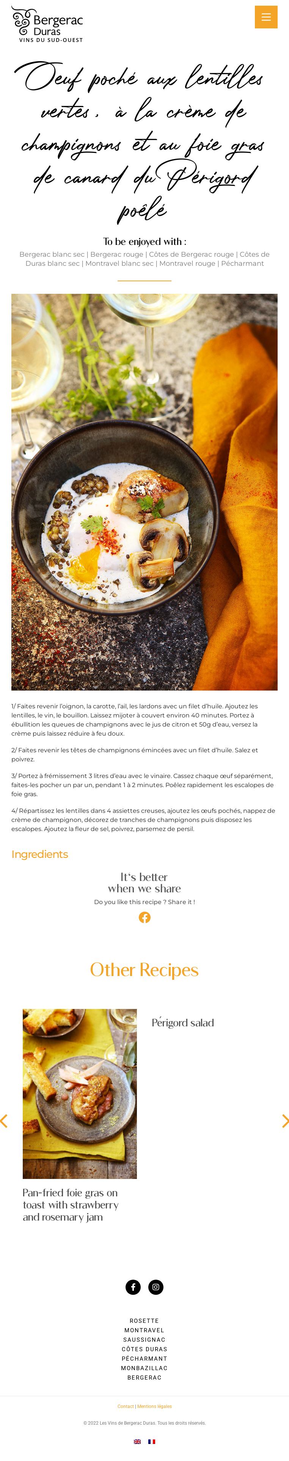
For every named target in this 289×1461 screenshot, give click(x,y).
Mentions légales (154, 1406)
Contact (126, 1406)
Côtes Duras (145, 1349)
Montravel (144, 1330)
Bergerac (144, 1377)
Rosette (144, 1321)
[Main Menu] (266, 17)
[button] (144, 917)
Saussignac (144, 1339)
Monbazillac (144, 1368)
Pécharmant (145, 1358)
